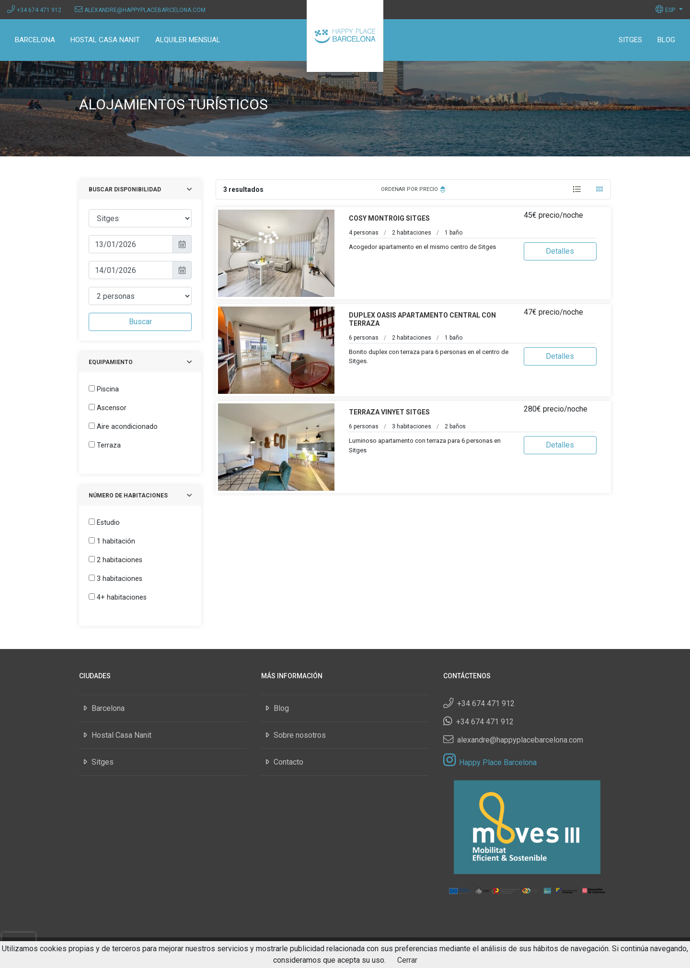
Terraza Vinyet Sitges (389, 412)
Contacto (288, 762)
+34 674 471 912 (39, 10)
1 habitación (116, 541)
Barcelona (35, 39)
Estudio (108, 523)
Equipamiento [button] (111, 362)
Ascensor (111, 408)
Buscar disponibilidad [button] (125, 189)
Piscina (108, 389)
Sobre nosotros (300, 735)
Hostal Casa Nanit (105, 39)
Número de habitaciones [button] (128, 495)
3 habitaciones (119, 579)
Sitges (630, 39)
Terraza (109, 445)
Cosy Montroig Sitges (389, 218)
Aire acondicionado (127, 427)
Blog (666, 39)
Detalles (560, 251)
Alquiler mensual (187, 39)
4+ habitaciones (122, 597)
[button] (669, 9)
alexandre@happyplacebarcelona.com (145, 10)
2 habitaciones (119, 560)
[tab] (576, 189)
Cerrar (407, 960)
